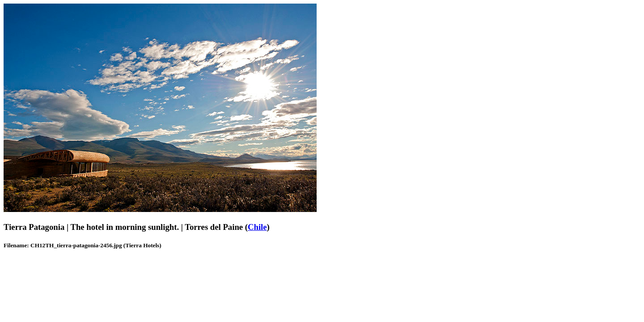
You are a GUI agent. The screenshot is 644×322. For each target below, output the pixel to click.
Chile (257, 227)
